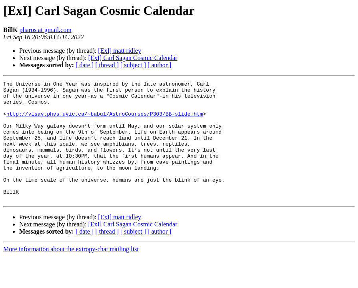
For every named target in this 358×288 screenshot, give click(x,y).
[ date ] (85, 65)
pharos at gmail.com (45, 29)
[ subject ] (133, 65)
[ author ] (160, 65)
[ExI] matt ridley (119, 50)
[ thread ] (107, 65)
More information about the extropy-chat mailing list (71, 273)
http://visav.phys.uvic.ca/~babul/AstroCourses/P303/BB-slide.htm (104, 120)
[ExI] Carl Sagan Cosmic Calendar (132, 57)
